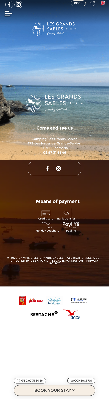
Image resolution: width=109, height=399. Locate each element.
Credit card (45, 218)
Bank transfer (66, 218)
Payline (71, 230)
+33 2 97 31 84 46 (30, 380)
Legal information (68, 260)
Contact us (81, 380)
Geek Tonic (40, 260)
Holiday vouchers (47, 230)
